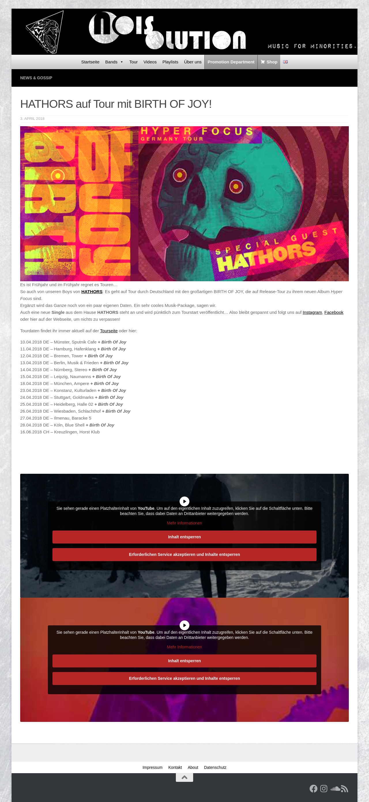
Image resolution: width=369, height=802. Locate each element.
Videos (150, 61)
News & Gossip (37, 77)
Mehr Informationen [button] (184, 522)
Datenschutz (215, 767)
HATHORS (91, 291)
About (193, 767)
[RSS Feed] (345, 788)
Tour (133, 61)
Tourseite (109, 330)
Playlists (170, 61)
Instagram (312, 312)
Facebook (333, 312)
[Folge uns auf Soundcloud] (334, 788)
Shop (272, 61)
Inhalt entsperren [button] (184, 536)
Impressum (152, 767)
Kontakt (175, 767)
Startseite (90, 61)
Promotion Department (231, 61)
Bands (114, 62)
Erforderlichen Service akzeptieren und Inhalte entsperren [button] (184, 554)
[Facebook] (314, 788)
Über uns (193, 61)
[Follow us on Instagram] (324, 788)
